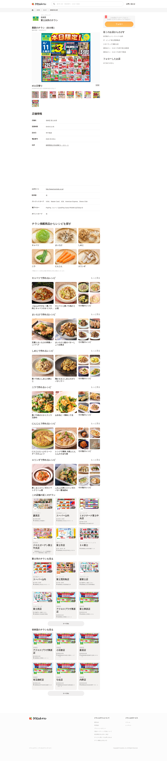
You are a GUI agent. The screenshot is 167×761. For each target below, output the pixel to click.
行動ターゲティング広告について (103, 731)
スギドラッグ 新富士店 (111, 44)
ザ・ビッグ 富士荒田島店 (111, 40)
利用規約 (96, 725)
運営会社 (96, 722)
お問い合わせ (130, 4)
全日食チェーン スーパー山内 (113, 36)
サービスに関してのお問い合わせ (103, 737)
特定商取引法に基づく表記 (101, 734)
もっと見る (95, 278)
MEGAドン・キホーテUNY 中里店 (114, 52)
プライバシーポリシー (100, 728)
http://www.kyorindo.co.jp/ (54, 189)
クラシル (127, 722)
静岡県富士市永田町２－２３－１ (57, 145)
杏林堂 (43, 17)
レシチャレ (128, 725)
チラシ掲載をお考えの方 (100, 740)
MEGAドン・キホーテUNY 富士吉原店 (116, 48)
